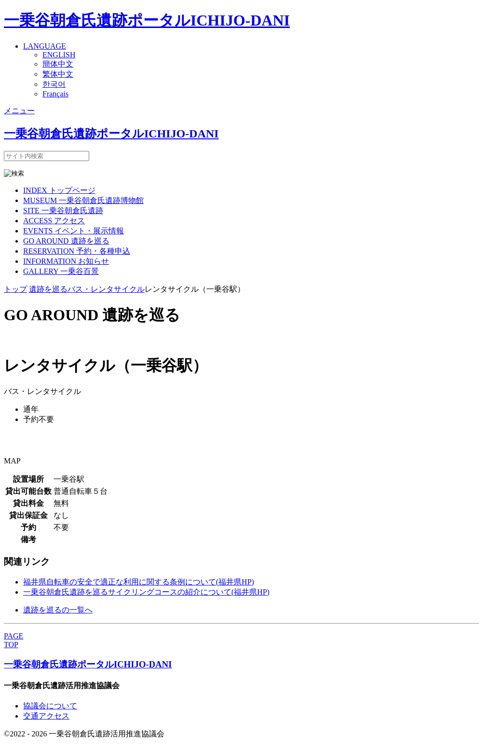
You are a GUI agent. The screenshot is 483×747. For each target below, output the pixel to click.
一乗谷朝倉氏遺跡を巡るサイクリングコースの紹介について (146, 592)
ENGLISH (58, 55)
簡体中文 (57, 64)
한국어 (54, 84)
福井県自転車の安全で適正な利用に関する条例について (138, 582)
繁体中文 (57, 74)
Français (55, 94)
